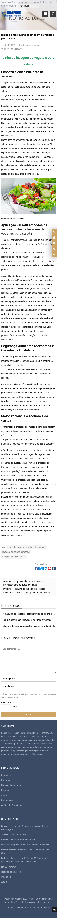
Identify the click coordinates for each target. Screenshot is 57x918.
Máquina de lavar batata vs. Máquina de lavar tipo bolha (29, 626)
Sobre (4, 6)
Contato (11, 6)
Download (6, 790)
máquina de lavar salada (13, 556)
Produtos (5, 780)
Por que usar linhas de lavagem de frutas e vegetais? (28, 620)
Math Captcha (7, 702)
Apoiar (4, 795)
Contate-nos (7, 800)
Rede (35, 844)
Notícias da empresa (30, 45)
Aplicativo (44, 844)
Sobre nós (37, 754)
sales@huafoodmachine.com (22, 839)
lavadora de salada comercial (16, 552)
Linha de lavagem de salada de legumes (27, 547)
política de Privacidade (12, 805)
